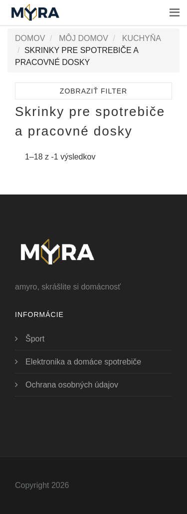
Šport (34, 338)
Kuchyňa (141, 38)
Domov (30, 38)
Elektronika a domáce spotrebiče (83, 362)
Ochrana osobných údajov (71, 384)
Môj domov (83, 38)
